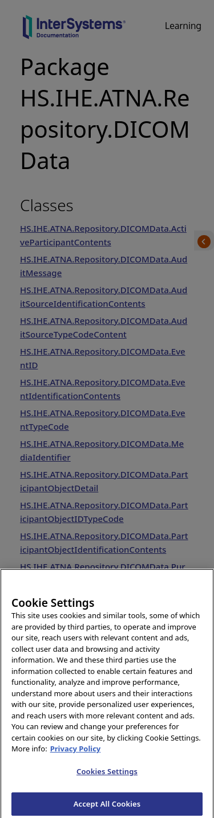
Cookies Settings (107, 776)
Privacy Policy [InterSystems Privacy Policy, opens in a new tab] (75, 753)
